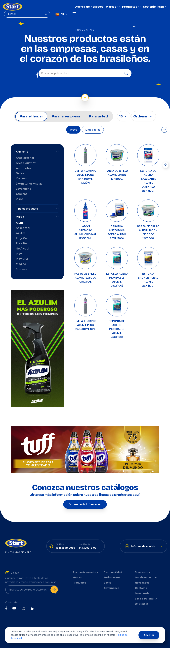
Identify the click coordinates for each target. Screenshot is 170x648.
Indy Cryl (22, 258)
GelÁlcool (22, 248)
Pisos (19, 199)
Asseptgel (23, 228)
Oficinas (21, 194)
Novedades (142, 582)
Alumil (20, 222)
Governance (111, 588)
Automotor (23, 168)
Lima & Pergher (146, 598)
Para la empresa (66, 116)
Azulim (20, 233)
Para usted (98, 116)
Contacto (141, 588)
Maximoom (23, 269)
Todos (73, 129)
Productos (79, 582)
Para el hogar (31, 116)
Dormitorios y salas (29, 183)
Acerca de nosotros (89, 6)
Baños (20, 173)
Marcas (77, 577)
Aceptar (149, 635)
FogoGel (22, 238)
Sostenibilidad (113, 572)
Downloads (142, 593)
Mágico (21, 264)
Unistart (141, 603)
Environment (112, 577)
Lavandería (23, 188)
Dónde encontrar (146, 577)
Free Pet (22, 243)
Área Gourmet (26, 163)
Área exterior (25, 157)
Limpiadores (92, 129)
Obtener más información (85, 504)
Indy (19, 253)
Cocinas (21, 178)
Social (107, 582)
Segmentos (142, 572)
